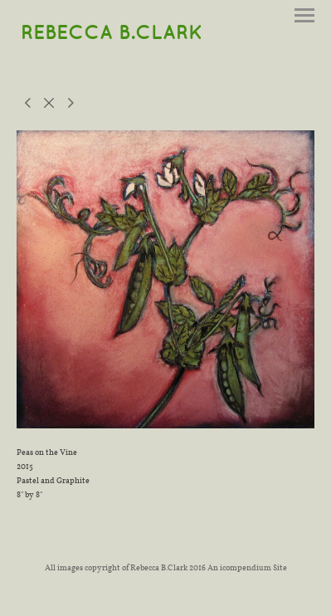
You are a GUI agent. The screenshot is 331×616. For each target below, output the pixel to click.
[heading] (111, 33)
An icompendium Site (247, 567)
